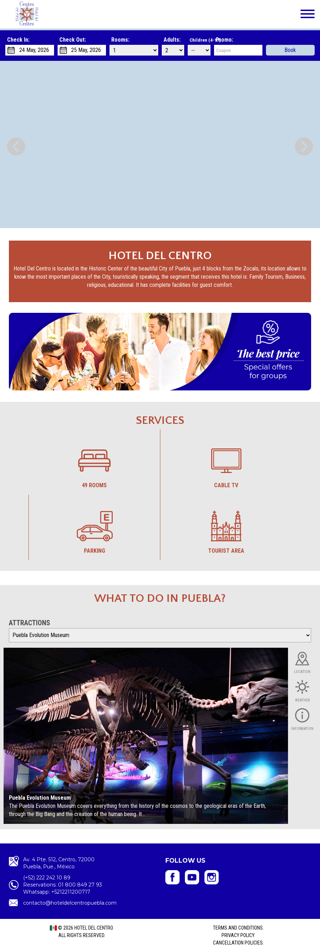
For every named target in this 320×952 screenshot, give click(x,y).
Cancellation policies (238, 943)
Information (302, 729)
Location (302, 672)
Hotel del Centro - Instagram (211, 877)
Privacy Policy (238, 935)
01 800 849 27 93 (80, 885)
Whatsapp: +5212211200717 (56, 892)
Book (290, 50)
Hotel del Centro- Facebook (172, 877)
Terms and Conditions (238, 928)
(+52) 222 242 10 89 (46, 877)
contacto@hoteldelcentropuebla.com (70, 903)
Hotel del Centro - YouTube (192, 877)
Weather (302, 700)
